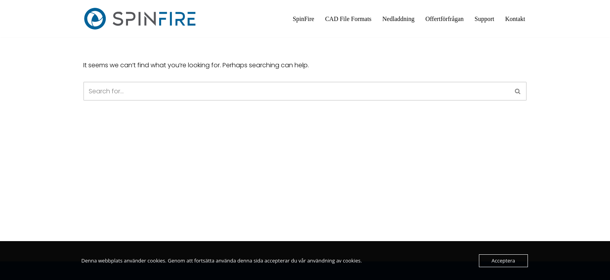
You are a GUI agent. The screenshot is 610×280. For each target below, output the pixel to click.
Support (484, 19)
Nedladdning (398, 19)
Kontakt (515, 19)
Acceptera (503, 260)
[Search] (296, 91)
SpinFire (303, 19)
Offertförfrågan (444, 19)
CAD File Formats (348, 19)
